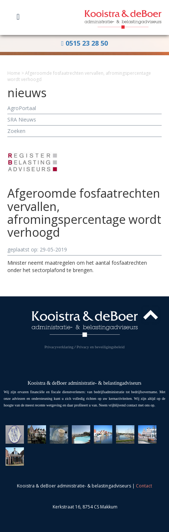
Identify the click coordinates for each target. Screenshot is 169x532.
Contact (144, 486)
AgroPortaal (21, 108)
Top (150, 314)
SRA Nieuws (21, 119)
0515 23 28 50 (84, 43)
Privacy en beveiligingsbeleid (100, 347)
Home (13, 73)
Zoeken (16, 130)
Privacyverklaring (59, 347)
